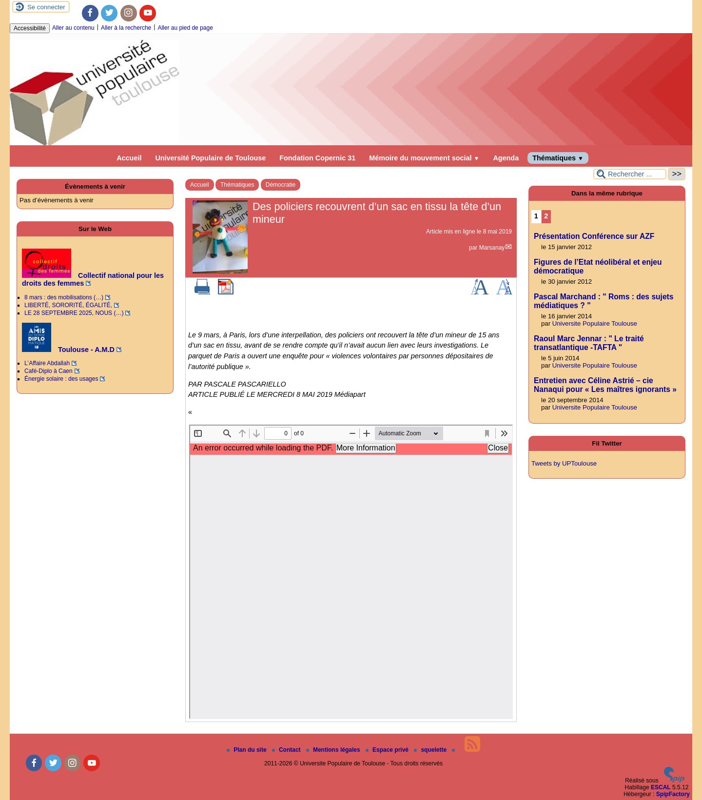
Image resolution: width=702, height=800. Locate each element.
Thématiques (558, 158)
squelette (431, 749)
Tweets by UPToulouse (564, 463)
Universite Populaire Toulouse (594, 323)
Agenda (506, 158)
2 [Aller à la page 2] (546, 216)
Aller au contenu (73, 27)
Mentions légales (334, 749)
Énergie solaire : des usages (61, 378)
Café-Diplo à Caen (48, 371)
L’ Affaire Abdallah (47, 363)
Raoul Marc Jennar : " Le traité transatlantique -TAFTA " (589, 342)
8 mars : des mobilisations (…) (63, 297)
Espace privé (388, 749)
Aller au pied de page (185, 27)
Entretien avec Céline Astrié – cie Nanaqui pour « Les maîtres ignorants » (605, 384)
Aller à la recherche (126, 27)
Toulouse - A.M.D (68, 349)
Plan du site (247, 749)
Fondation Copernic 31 (317, 158)
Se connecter (46, 7)
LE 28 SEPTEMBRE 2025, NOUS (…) (73, 313)
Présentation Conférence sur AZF (594, 236)
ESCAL (661, 787)
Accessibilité (30, 28)
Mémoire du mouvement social (424, 158)
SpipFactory (673, 794)
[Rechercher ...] (629, 174)
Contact (287, 749)
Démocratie (280, 184)
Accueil (129, 158)
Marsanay (492, 247)
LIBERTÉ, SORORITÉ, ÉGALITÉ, (68, 305)
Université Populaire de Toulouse (210, 158)
